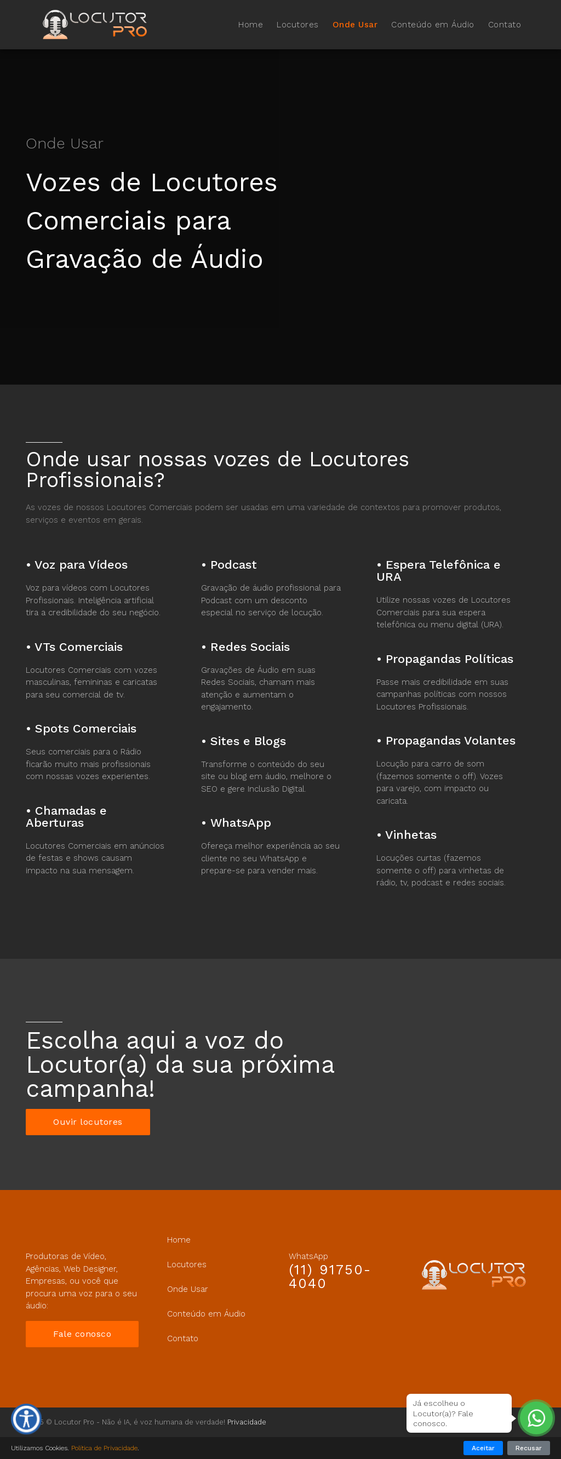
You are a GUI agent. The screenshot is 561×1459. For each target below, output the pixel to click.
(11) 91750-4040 (330, 1276)
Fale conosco (82, 1334)
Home (250, 25)
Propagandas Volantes (451, 740)
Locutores (298, 25)
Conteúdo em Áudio (432, 25)
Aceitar (483, 1448)
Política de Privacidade (104, 1448)
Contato (505, 25)
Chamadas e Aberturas (66, 816)
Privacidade (246, 1422)
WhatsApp (240, 822)
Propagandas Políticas (449, 659)
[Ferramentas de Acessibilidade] (26, 1419)
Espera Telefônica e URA (438, 570)
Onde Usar (355, 25)
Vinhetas (411, 835)
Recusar (529, 1448)
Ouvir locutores (88, 1122)
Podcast (233, 564)
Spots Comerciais (85, 728)
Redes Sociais (250, 647)
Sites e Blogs (248, 741)
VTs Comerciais (79, 647)
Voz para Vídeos (81, 564)
